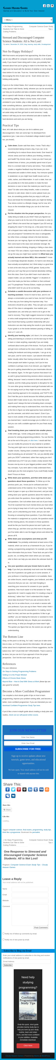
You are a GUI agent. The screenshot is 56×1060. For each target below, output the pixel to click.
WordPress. (46, 1056)
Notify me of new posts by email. (17, 940)
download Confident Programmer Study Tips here (21, 706)
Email (4, 895)
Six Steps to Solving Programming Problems (19, 671)
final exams (27, 830)
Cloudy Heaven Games (15, 8)
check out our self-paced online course (23, 715)
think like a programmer (11, 832)
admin (7, 44)
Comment (4, 906)
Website (4, 901)
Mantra (36, 1056)
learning (30, 44)
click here (34, 441)
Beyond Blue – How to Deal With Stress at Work (20, 682)
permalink (36, 832)
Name (4, 889)
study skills (37, 44)
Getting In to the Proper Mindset (14, 675)
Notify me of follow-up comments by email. (21, 934)
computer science (15, 830)
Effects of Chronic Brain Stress (14, 678)
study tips (47, 830)
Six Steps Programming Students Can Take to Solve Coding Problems (13, 29)
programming (38, 830)
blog (25, 44)
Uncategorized (45, 44)
